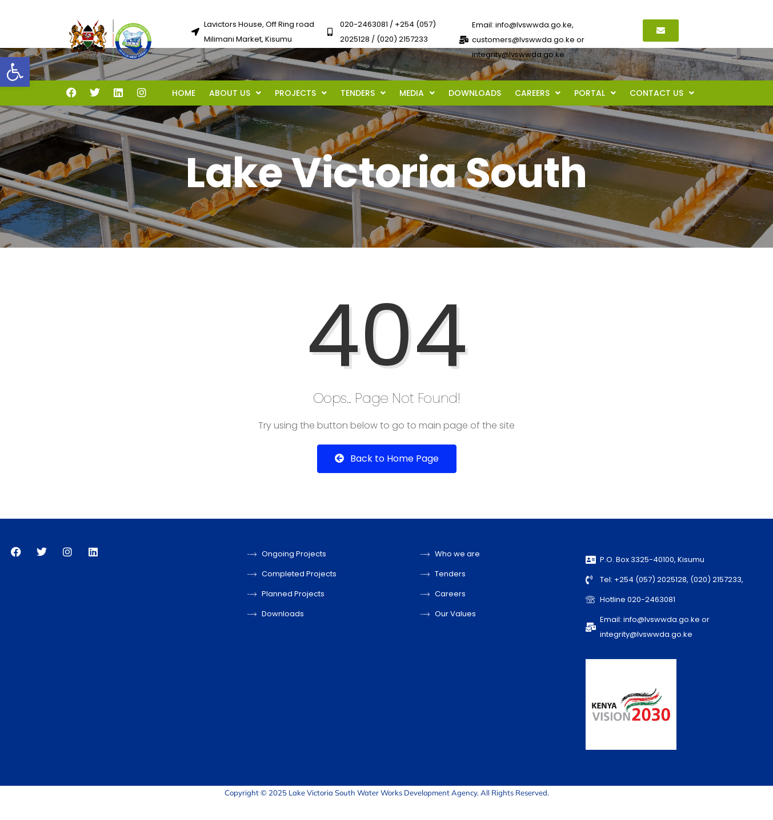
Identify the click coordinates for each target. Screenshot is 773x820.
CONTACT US (662, 93)
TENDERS (363, 93)
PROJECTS (301, 93)
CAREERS (537, 93)
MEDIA (417, 93)
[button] (15, 72)
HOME (183, 93)
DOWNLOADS (474, 93)
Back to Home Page (387, 458)
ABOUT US (235, 93)
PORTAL (595, 93)
